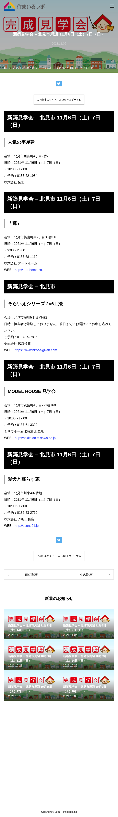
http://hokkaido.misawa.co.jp (35, 438)
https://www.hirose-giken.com (36, 350)
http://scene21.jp (26, 525)
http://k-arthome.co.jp (30, 270)
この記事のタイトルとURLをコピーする (59, 99)
